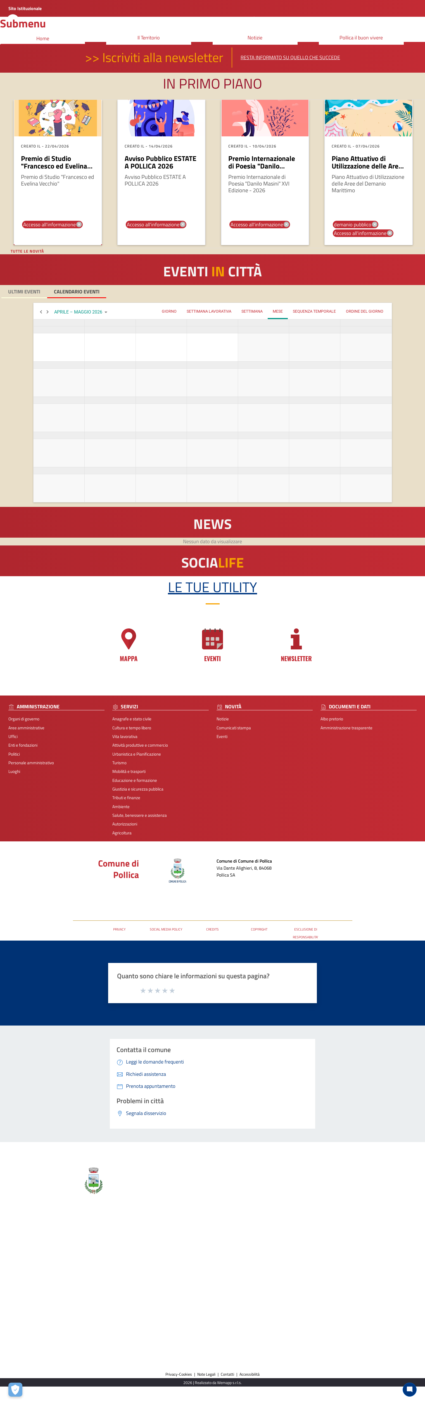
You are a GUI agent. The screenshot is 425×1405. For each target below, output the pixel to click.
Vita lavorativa (124, 736)
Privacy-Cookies (178, 1374)
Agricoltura (122, 833)
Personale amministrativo (31, 763)
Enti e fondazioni (22, 745)
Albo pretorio (331, 719)
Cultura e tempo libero (131, 728)
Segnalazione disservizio (355, 1244)
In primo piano (212, 83)
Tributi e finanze (126, 797)
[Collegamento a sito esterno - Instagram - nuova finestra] (246, 1291)
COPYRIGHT (259, 929)
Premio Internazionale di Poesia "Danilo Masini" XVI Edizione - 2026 (261, 170)
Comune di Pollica (118, 868)
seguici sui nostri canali (251, 1280)
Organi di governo (23, 719)
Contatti (242, 1217)
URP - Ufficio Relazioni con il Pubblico (105, 901)
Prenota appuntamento (355, 1226)
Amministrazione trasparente (346, 728)
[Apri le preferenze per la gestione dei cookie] (15, 1390)
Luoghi (14, 771)
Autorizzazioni (124, 824)
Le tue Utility (212, 586)
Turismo (119, 763)
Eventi (222, 736)
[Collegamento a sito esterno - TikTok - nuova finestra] (256, 1291)
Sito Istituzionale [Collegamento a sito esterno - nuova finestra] (25, 8)
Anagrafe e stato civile (131, 719)
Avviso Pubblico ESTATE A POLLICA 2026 (160, 162)
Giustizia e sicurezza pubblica (137, 789)
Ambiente (121, 806)
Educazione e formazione (134, 780)
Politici (14, 754)
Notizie (223, 719)
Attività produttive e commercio (140, 745)
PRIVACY (119, 929)
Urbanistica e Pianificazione (136, 754)
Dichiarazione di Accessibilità (359, 1253)
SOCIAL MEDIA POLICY (166, 929)
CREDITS (212, 929)
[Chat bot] (410, 1390)
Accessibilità (249, 1374)
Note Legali (206, 1374)
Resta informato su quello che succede (290, 57)
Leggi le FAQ (345, 1235)
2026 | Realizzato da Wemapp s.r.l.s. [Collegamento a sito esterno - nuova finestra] (212, 1382)
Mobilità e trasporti (129, 771)
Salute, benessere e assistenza (139, 815)
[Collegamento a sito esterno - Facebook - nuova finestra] (236, 1291)
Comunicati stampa (234, 728)
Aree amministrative (26, 728)
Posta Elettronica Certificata (97, 892)
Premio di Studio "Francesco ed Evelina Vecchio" (54, 166)
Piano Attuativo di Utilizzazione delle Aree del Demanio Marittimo (367, 166)
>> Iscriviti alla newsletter (154, 57)
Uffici (13, 736)
